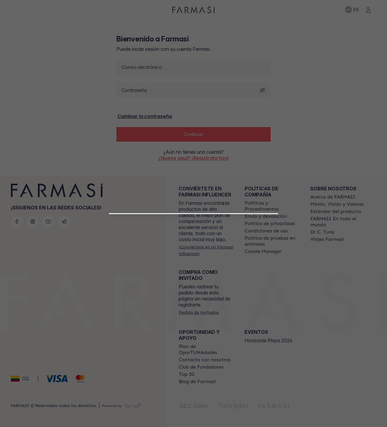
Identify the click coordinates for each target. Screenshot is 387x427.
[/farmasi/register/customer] (193, 297)
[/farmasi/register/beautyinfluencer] (193, 284)
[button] (193, 281)
